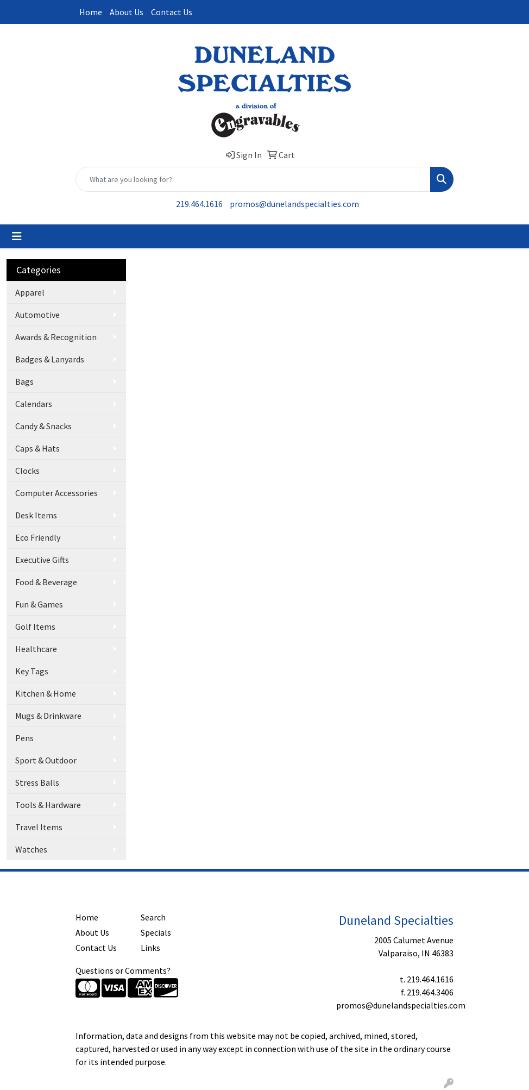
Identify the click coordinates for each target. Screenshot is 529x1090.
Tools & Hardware (48, 804)
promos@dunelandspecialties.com (294, 203)
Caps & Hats (37, 448)
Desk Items (36, 515)
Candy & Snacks (43, 426)
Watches (31, 849)
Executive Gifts (42, 559)
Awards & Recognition (56, 336)
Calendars (33, 403)
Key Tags (31, 671)
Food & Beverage (46, 582)
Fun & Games (39, 604)
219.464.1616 (199, 203)
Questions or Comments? (123, 970)
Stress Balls (37, 782)
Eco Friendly (37, 537)
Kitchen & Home (45, 693)
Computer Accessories (56, 492)
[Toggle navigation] (16, 236)
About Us (126, 12)
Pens (24, 737)
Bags (24, 381)
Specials (156, 932)
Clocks (27, 470)
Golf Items (35, 626)
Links (150, 947)
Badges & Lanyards (49, 359)
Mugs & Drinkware (48, 715)
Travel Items (38, 827)
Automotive (37, 314)
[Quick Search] (253, 179)
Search (153, 917)
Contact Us (171, 12)
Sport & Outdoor (46, 760)
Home (90, 12)
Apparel (30, 292)
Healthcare (36, 648)
